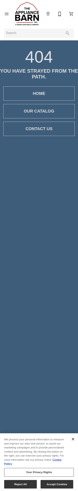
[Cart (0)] (71, 14)
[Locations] (48, 14)
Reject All (20, 485)
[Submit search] (67, 33)
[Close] (73, 440)
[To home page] (27, 14)
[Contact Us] (60, 14)
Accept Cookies (57, 485)
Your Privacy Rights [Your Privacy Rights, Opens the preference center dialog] (39, 473)
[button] (7, 14)
